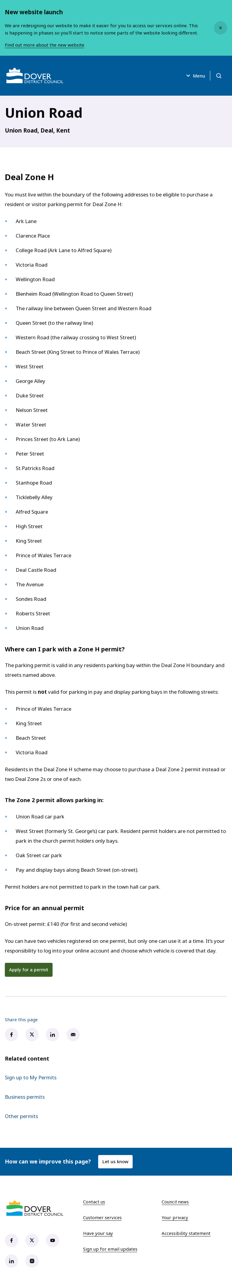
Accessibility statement (186, 1233)
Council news (175, 1202)
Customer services (102, 1217)
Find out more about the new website (44, 45)
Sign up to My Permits (30, 1077)
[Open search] (218, 75)
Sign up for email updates (110, 1249)
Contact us (94, 1202)
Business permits (25, 1096)
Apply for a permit (28, 969)
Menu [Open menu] (195, 75)
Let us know (115, 1161)
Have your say (98, 1233)
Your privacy (175, 1217)
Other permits (21, 1116)
